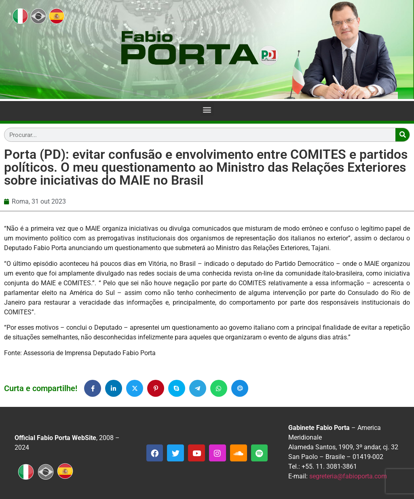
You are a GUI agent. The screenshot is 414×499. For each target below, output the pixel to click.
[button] (207, 109)
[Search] (402, 134)
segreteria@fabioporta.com (348, 476)
